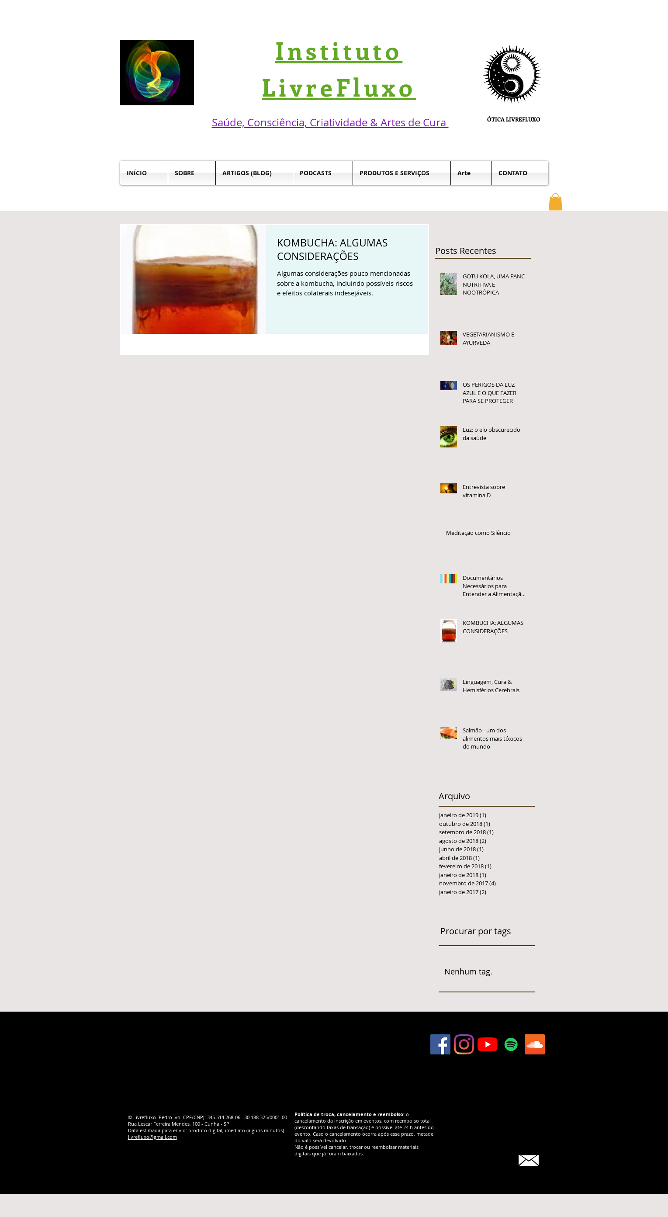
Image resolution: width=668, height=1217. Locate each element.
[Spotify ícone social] (511, 1044)
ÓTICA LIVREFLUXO (513, 119)
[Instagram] (464, 1044)
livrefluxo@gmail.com (152, 1137)
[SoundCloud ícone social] (535, 1044)
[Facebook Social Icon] (440, 1044)
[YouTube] (488, 1044)
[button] (555, 201)
